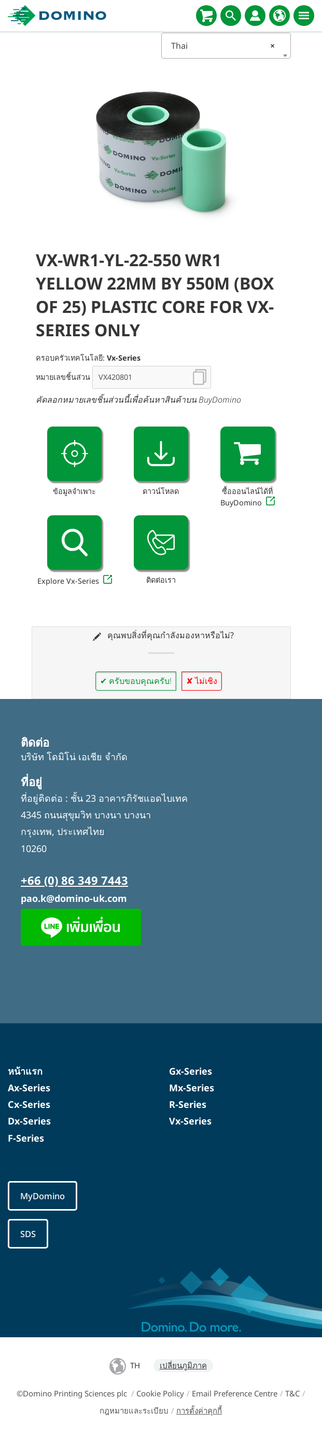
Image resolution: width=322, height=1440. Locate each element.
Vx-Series (190, 1121)
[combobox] (226, 46)
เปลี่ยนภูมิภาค (183, 1365)
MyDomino (42, 1196)
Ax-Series (29, 1087)
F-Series (26, 1138)
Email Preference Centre (234, 1393)
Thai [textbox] (223, 45)
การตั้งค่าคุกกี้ (199, 1410)
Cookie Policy (160, 1393)
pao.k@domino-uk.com (74, 898)
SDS (28, 1234)
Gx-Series (190, 1071)
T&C (292, 1393)
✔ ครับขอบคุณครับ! (136, 681)
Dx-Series (29, 1121)
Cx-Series (29, 1104)
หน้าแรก (25, 1071)
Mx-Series (191, 1087)
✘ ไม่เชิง (201, 681)
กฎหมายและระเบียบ (134, 1410)
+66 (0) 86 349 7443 (74, 880)
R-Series (187, 1104)
